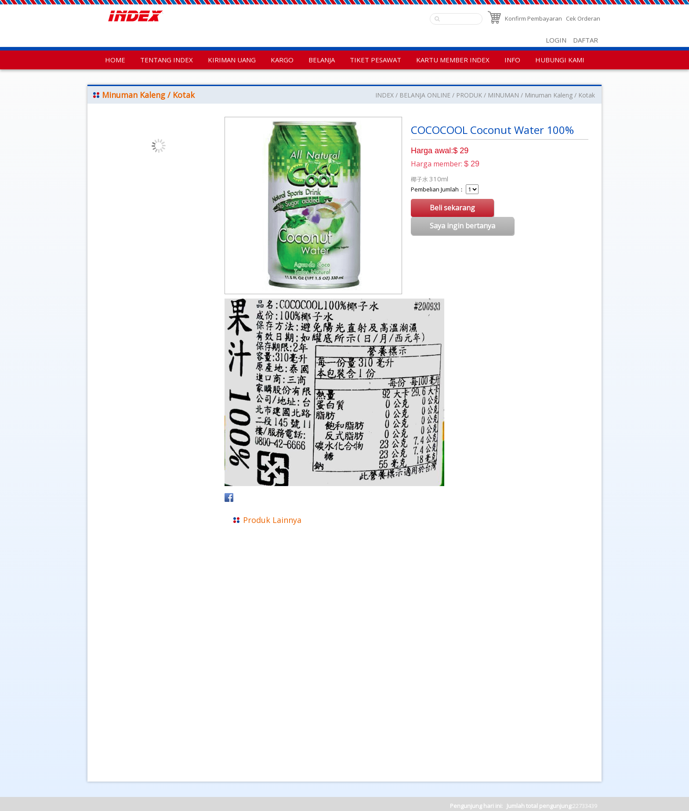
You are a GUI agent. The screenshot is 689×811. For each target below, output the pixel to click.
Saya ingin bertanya (462, 226)
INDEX (384, 95)
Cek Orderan (583, 18)
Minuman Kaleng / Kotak (560, 95)
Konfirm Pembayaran (533, 18)
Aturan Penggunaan (121, 741)
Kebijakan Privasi (115, 729)
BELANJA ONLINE (424, 95)
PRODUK (469, 95)
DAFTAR (585, 40)
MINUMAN (503, 95)
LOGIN (556, 40)
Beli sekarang (452, 208)
